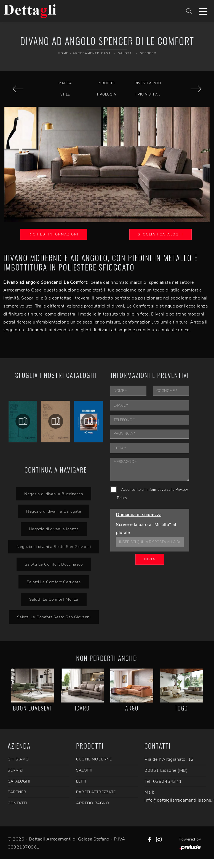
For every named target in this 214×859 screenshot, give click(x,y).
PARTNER (17, 792)
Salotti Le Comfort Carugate (53, 582)
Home (63, 53)
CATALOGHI (19, 781)
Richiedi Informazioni (54, 234)
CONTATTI (17, 803)
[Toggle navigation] (203, 11)
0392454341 (167, 781)
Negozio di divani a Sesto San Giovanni (54, 546)
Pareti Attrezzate (96, 792)
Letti (81, 781)
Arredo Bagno (92, 803)
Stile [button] (65, 94)
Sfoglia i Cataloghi (160, 234)
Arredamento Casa (92, 53)
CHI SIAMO (18, 759)
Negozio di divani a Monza (54, 529)
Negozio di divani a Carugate (53, 511)
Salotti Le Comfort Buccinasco (54, 564)
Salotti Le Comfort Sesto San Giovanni (53, 617)
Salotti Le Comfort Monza (53, 599)
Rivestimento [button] (148, 83)
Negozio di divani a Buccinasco (53, 494)
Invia (150, 559)
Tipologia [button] (106, 94)
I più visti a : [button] (147, 94)
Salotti (125, 53)
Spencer (148, 53)
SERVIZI (15, 770)
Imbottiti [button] (107, 83)
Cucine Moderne (94, 759)
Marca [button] (65, 83)
